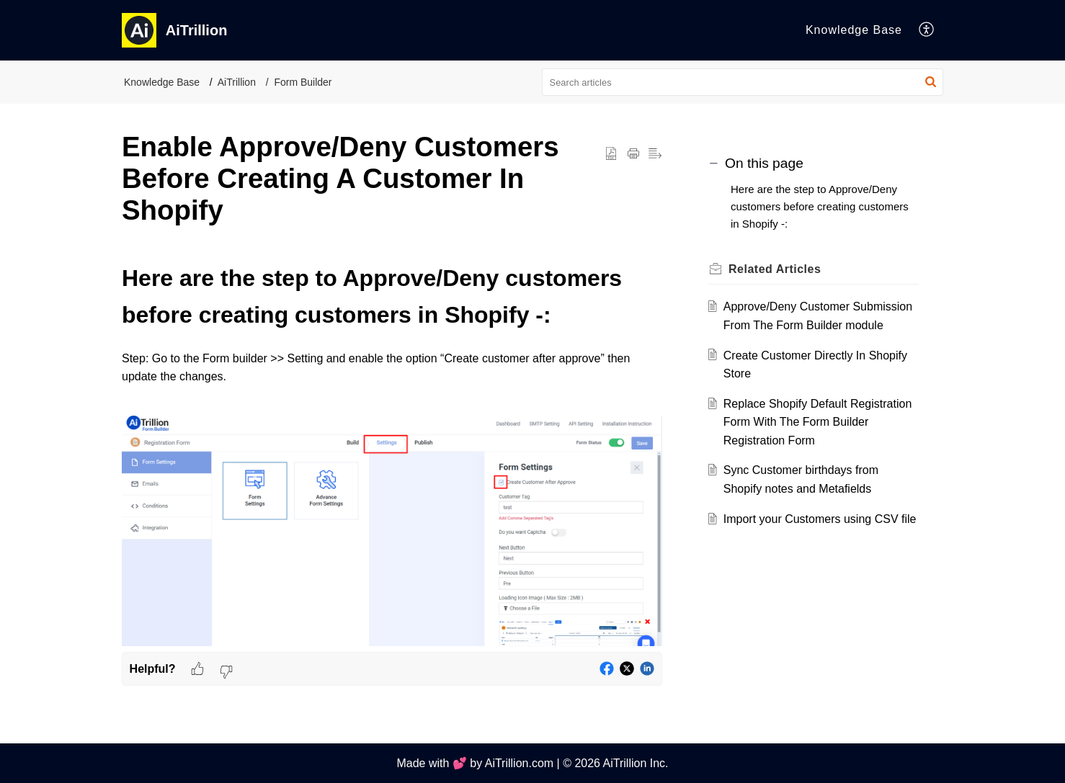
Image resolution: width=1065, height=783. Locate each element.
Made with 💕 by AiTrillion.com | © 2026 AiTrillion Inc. (532, 763)
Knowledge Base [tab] (854, 30)
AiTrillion (237, 82)
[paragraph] (392, 456)
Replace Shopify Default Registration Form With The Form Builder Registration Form (817, 422)
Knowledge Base (162, 82)
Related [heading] (774, 269)
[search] (743, 82)
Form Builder (302, 82)
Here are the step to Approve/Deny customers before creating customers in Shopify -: (820, 206)
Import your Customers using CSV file (820, 519)
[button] (927, 30)
